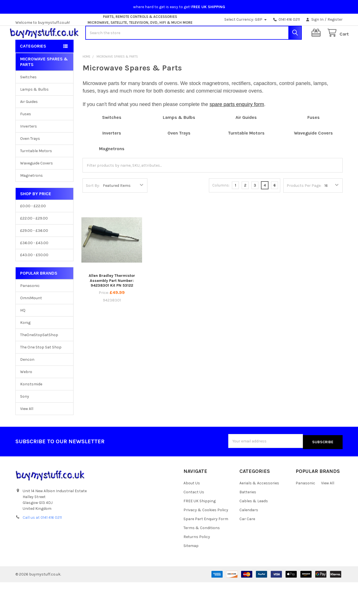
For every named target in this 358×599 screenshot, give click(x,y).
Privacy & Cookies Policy (205, 526)
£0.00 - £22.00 (33, 223)
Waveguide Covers (36, 181)
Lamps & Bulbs (34, 107)
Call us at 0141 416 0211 (42, 534)
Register (335, 19)
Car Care (247, 535)
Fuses (25, 131)
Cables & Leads (253, 518)
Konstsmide (31, 402)
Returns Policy (196, 553)
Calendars (248, 526)
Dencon (27, 377)
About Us (191, 500)
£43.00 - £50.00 (34, 272)
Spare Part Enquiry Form (205, 535)
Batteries (247, 509)
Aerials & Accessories (259, 500)
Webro (26, 389)
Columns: (221, 203)
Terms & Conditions (201, 544)
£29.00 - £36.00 (34, 248)
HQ (22, 328)
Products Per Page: (304, 203)
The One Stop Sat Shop (41, 365)
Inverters (28, 144)
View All (26, 426)
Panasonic (30, 303)
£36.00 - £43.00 (34, 260)
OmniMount (31, 315)
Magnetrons (31, 193)
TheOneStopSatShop (39, 352)
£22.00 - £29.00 (34, 236)
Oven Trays (30, 156)
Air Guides (29, 119)
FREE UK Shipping (199, 518)
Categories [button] (33, 64)
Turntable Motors (36, 168)
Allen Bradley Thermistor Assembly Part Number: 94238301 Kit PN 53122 (112, 298)
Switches (28, 95)
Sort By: (93, 203)
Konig (25, 340)
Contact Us (193, 509)
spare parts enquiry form (236, 122)
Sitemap (191, 562)
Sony (24, 414)
